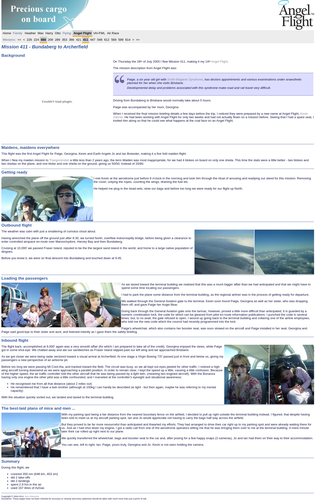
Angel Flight (82, 33)
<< (19, 39)
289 (57, 39)
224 (36, 39)
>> (138, 39)
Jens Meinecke (31, 496)
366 (71, 39)
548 (99, 39)
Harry (49, 33)
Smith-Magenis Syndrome (185, 79)
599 (120, 39)
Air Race (113, 33)
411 (85, 39)
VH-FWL (99, 33)
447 (92, 39)
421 (78, 39)
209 (50, 39)
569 (113, 39)
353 (64, 39)
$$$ (43, 39)
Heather (30, 33)
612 (106, 39)
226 (29, 39)
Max (41, 33)
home (7, 33)
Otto (58, 33)
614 (127, 39)
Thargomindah (59, 160)
